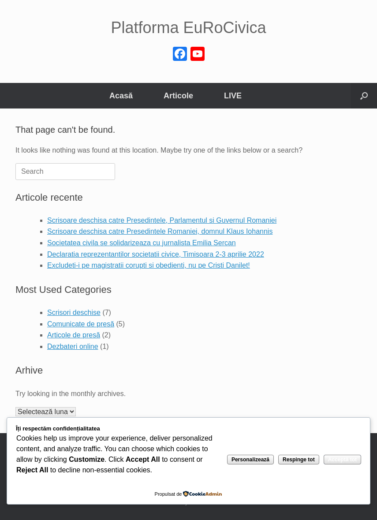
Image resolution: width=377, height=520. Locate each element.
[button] (364, 95)
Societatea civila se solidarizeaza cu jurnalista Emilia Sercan (141, 243)
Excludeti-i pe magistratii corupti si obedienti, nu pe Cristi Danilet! (148, 265)
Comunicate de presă (80, 324)
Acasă (121, 95)
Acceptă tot (342, 459)
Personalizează (250, 459)
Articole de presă (73, 335)
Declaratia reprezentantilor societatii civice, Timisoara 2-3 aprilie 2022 (155, 254)
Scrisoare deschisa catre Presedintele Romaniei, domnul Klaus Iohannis (159, 231)
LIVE (233, 95)
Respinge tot (299, 459)
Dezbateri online (72, 346)
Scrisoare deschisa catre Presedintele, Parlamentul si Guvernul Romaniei (161, 220)
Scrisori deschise (74, 312)
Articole (178, 95)
